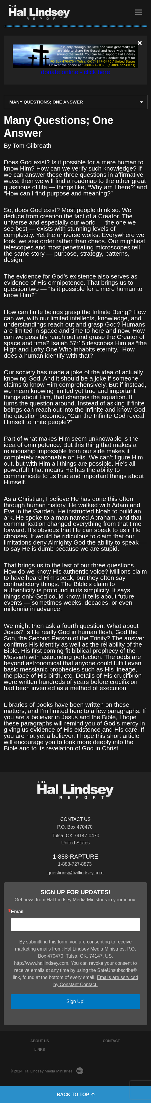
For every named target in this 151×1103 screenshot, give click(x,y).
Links (39, 1050)
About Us (39, 1041)
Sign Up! (75, 1001)
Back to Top (75, 1094)
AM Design (79, 1070)
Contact (111, 1041)
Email (17, 911)
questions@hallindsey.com (75, 872)
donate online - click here (75, 72)
